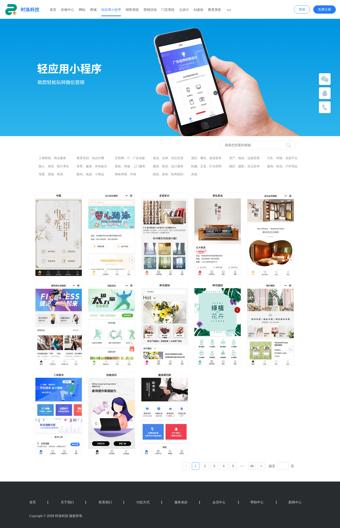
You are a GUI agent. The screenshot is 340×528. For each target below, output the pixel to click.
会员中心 (219, 502)
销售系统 (132, 9)
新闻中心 (289, 502)
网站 (82, 9)
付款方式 (149, 502)
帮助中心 (251, 502)
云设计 (184, 9)
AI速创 (198, 9)
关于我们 (73, 502)
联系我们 (111, 502)
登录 (302, 9)
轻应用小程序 (111, 9)
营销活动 (150, 9)
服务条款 (187, 502)
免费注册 (324, 9)
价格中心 (67, 9)
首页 (53, 9)
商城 (93, 9)
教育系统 (214, 9)
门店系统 (167, 9)
